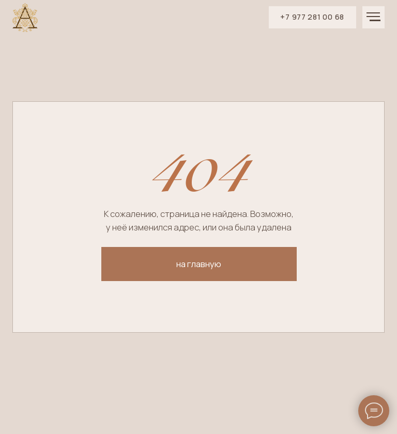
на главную (198, 264)
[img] (25, 17)
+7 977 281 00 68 (312, 17)
